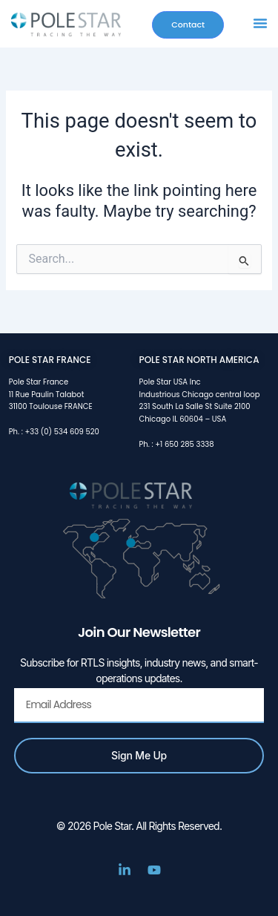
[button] (260, 23)
